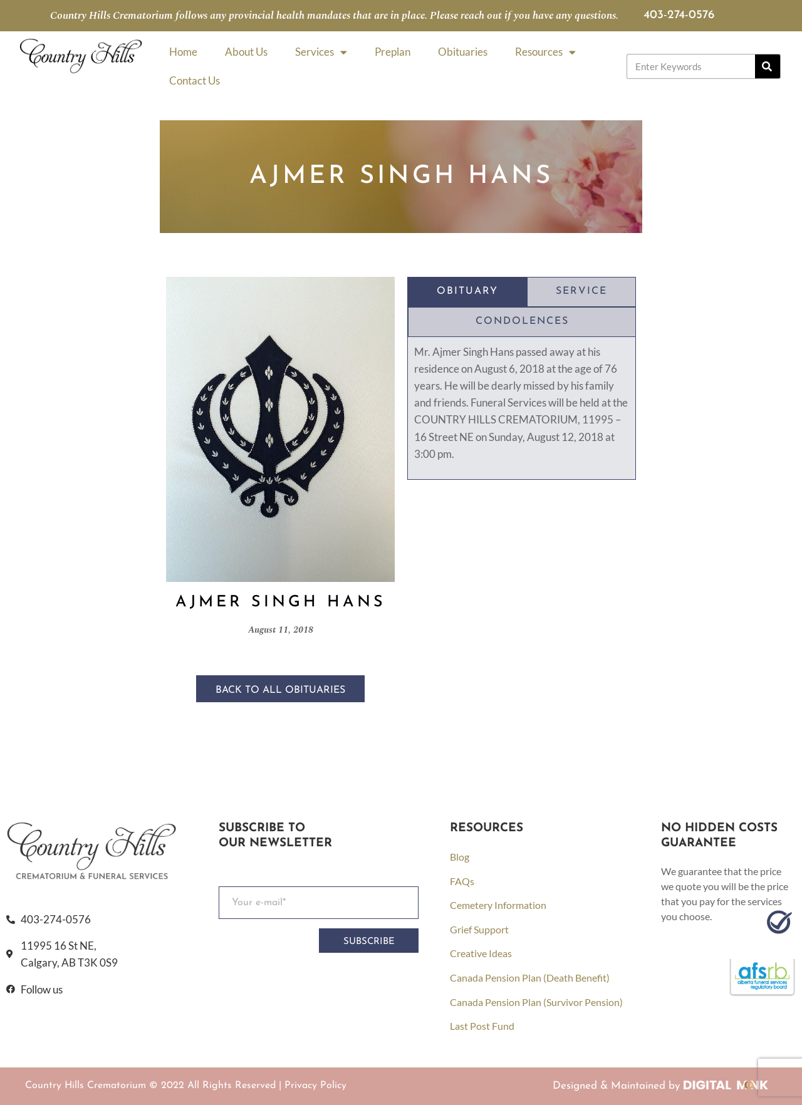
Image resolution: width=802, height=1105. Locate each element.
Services (321, 52)
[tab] (467, 292)
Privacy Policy (315, 1086)
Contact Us (194, 80)
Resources (545, 52)
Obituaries (462, 51)
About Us (246, 51)
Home (183, 51)
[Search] (767, 66)
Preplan (392, 51)
